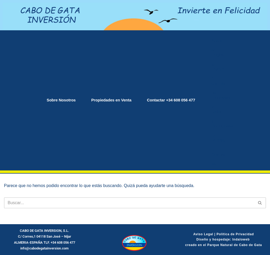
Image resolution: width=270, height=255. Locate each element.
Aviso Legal (203, 234)
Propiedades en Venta (110, 100)
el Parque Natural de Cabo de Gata (232, 245)
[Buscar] (129, 202)
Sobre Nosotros (58, 100)
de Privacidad (241, 234)
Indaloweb (241, 239)
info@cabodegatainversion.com (44, 248)
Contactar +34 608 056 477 (174, 100)
